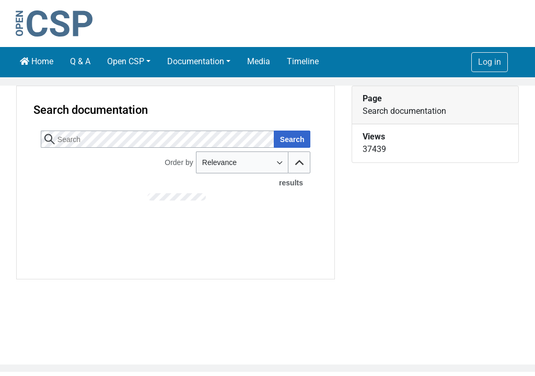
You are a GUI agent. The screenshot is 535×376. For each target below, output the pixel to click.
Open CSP (125, 61)
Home (36, 61)
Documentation (195, 61)
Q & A (80, 61)
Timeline (303, 61)
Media (258, 61)
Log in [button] (489, 62)
